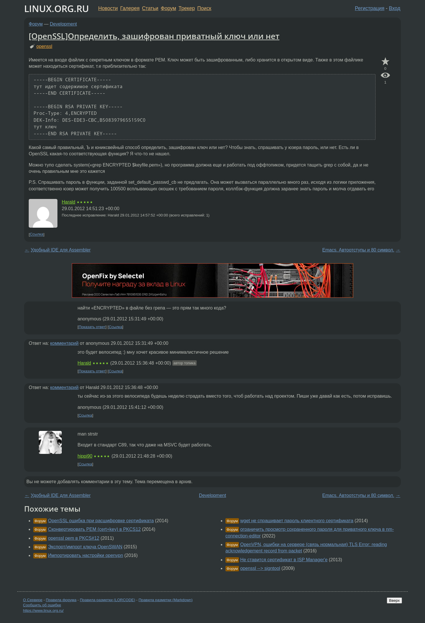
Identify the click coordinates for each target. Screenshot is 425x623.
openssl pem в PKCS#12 (73, 538)
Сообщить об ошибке (42, 605)
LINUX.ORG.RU (56, 8)
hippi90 (85, 456)
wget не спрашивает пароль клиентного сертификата (296, 520)
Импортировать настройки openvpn (85, 555)
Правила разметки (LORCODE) (107, 600)
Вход (394, 8)
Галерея (130, 8)
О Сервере (32, 600)
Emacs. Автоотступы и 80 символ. (358, 249)
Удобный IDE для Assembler (61, 249)
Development (63, 24)
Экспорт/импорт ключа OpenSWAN (85, 546)
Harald (68, 202)
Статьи (150, 8)
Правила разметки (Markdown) (165, 600)
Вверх (394, 600)
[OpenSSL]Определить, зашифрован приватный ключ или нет (154, 35)
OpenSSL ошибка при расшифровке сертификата (101, 520)
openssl (44, 46)
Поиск (204, 8)
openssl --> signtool (260, 568)
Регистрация (370, 8)
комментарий (64, 343)
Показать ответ (92, 327)
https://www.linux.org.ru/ (43, 610)
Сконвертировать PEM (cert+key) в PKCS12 (94, 529)
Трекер (187, 8)
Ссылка (36, 234)
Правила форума (61, 600)
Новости (108, 8)
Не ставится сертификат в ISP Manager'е (283, 559)
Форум (168, 8)
